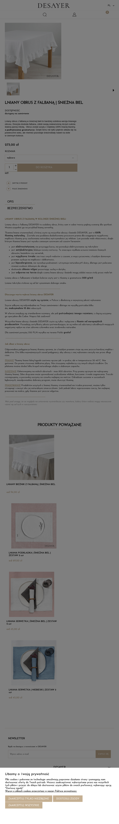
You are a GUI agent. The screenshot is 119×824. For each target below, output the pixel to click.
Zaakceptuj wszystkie (23, 805)
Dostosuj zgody (67, 799)
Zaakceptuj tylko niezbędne (28, 799)
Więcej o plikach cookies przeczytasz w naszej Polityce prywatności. (41, 791)
